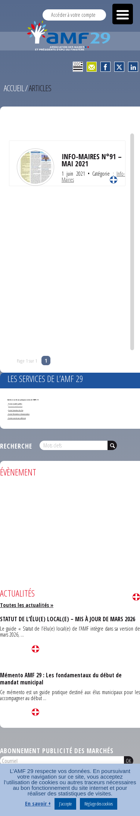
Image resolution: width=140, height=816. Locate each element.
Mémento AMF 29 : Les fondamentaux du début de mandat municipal (61, 678)
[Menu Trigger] (122, 14)
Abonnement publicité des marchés (56, 750)
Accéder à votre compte (73, 14)
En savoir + (38, 803)
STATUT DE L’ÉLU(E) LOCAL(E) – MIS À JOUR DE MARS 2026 (67, 619)
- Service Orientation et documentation (18, 414)
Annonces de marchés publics (15, 406)
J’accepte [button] (65, 803)
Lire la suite (113, 180)
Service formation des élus (15, 410)
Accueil (14, 88)
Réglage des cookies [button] (98, 803)
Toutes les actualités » (26, 605)
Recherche (16, 445)
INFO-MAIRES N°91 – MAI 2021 (92, 160)
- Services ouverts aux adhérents (16, 418)
